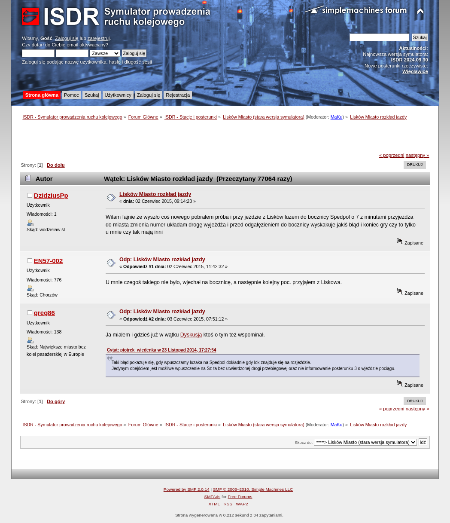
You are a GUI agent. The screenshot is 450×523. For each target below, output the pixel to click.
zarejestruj (99, 38)
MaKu (337, 116)
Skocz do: (304, 442)
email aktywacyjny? (87, 44)
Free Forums (240, 496)
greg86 (44, 312)
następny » (417, 155)
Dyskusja (191, 335)
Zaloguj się (66, 38)
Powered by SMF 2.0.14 (187, 489)
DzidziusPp (51, 195)
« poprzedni (391, 155)
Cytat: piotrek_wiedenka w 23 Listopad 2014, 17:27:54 (161, 350)
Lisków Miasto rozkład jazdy (155, 194)
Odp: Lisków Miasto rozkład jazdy (162, 260)
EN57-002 (48, 260)
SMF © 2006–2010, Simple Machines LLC (253, 489)
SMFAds (212, 496)
